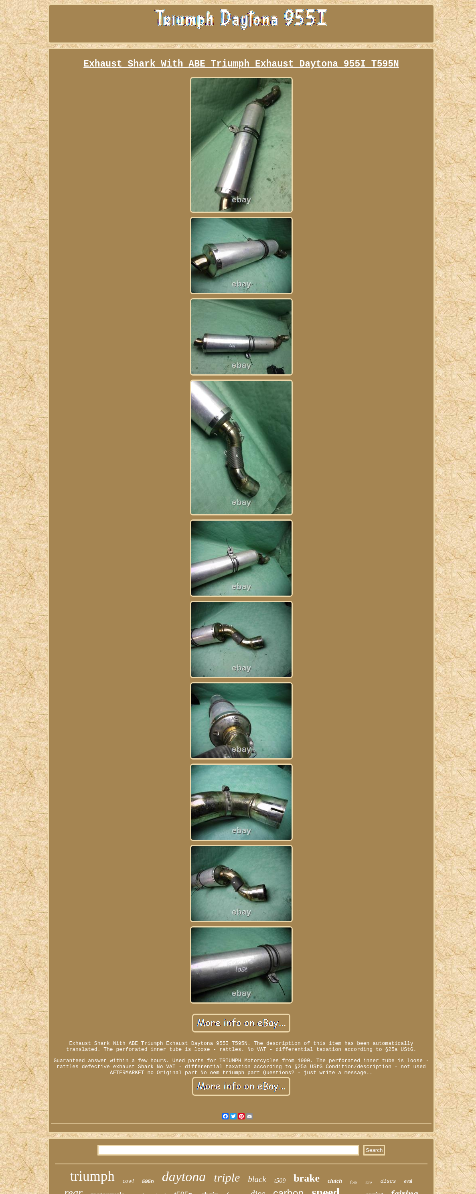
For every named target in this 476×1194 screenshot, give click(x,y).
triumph (92, 1176)
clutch (335, 1181)
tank (368, 1182)
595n (148, 1181)
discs (388, 1181)
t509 (280, 1180)
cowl (128, 1181)
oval (408, 1181)
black (257, 1179)
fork (353, 1182)
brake (307, 1178)
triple (227, 1177)
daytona (184, 1176)
